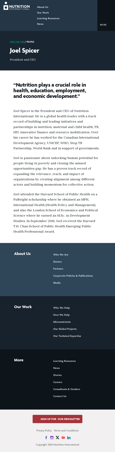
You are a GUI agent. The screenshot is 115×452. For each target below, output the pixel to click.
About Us (42, 7)
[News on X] (57, 437)
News (40, 24)
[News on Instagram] (52, 437)
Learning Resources (48, 18)
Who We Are (17, 41)
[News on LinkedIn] (69, 437)
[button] (106, 24)
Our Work (43, 12)
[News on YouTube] (63, 437)
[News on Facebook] (46, 437)
